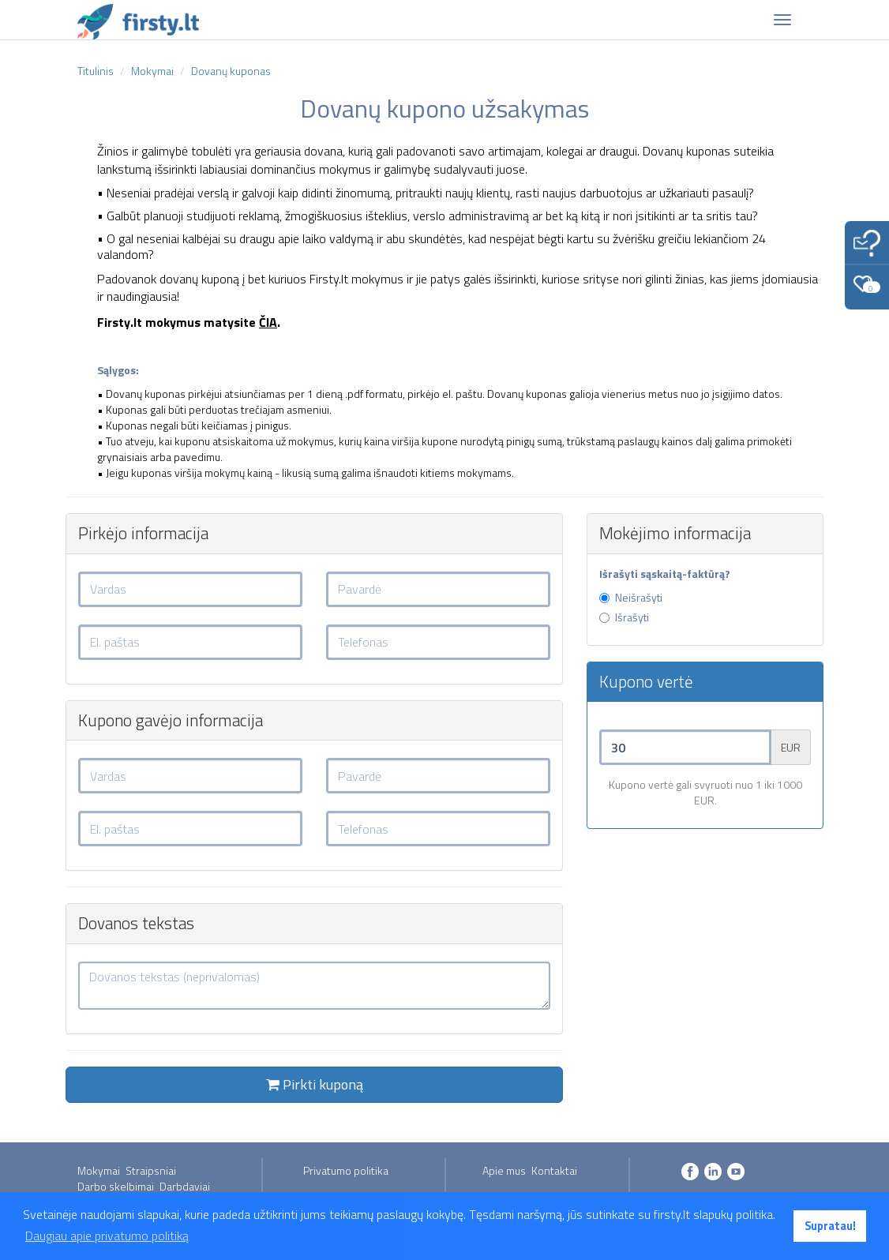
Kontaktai (554, 1170)
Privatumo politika (345, 1170)
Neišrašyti (630, 598)
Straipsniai (151, 1170)
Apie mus (504, 1170)
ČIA (268, 322)
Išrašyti (624, 617)
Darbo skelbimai (115, 1186)
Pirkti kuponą (314, 1084)
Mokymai (98, 1170)
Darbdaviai (184, 1186)
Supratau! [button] (830, 1226)
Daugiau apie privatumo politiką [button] (107, 1235)
